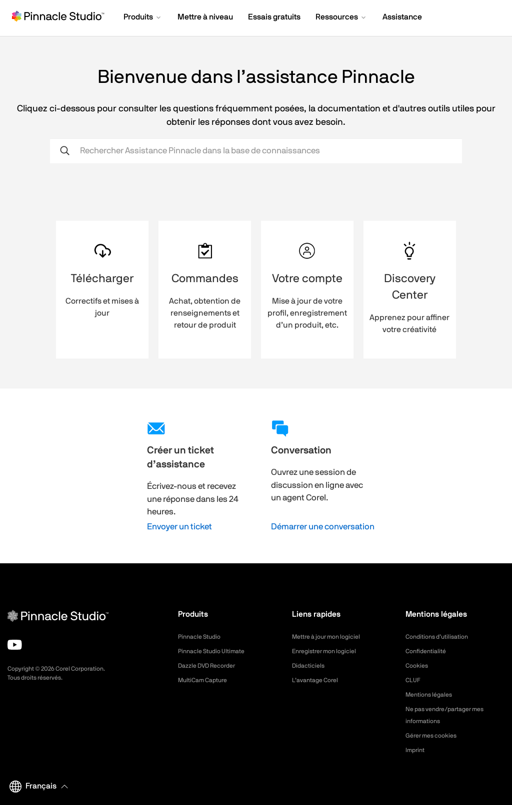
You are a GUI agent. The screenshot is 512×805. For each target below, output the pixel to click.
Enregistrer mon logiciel (329, 651)
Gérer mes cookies (435, 735)
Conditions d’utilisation (441, 636)
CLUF (414, 680)
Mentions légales (432, 694)
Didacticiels (310, 665)
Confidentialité (429, 651)
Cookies (418, 665)
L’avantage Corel (318, 680)
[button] (143, 18)
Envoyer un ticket (179, 526)
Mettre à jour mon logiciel (332, 636)
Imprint (417, 750)
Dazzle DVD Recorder (212, 665)
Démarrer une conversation (322, 526)
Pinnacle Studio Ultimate (216, 651)
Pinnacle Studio (202, 636)
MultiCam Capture (206, 680)
